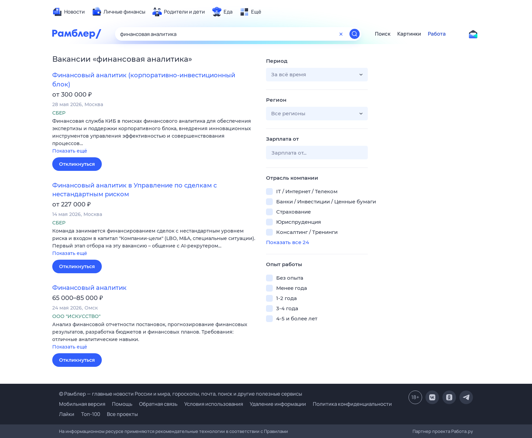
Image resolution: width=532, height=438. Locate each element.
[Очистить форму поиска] (341, 34)
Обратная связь (158, 403)
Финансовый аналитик (89, 288)
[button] (154, 136)
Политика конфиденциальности (352, 403)
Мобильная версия (82, 403)
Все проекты (122, 414)
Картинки (409, 34)
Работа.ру (462, 431)
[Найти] (354, 34)
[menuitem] (68, 12)
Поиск (383, 34)
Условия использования (213, 403)
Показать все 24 (287, 242)
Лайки (66, 414)
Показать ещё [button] (69, 151)
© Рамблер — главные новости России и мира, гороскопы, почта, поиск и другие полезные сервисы (180, 393)
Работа (437, 34)
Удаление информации (278, 403)
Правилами (276, 431)
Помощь (122, 403)
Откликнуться (77, 164)
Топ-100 (90, 414)
